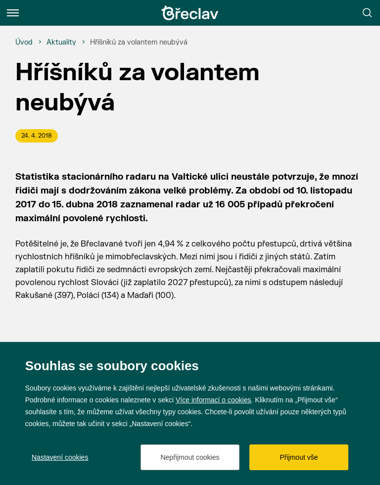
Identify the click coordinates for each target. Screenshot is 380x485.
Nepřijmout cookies (189, 457)
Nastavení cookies (60, 457)
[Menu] (13, 13)
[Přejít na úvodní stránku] (190, 13)
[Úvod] (24, 42)
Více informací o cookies (213, 400)
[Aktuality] (61, 42)
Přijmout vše (299, 457)
